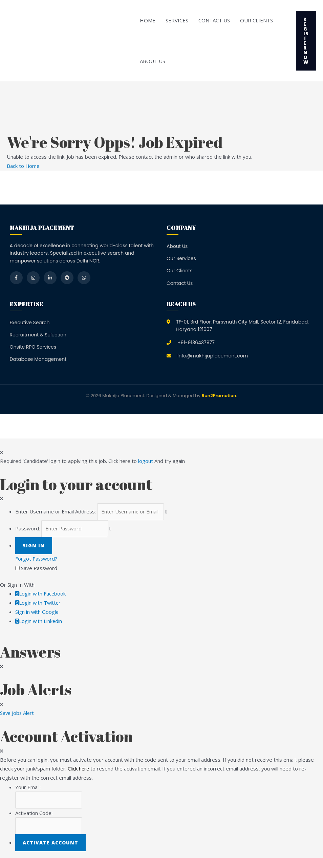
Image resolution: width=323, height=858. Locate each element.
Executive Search (30, 322)
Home (147, 20)
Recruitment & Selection (38, 334)
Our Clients (256, 20)
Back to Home (23, 165)
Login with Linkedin (39, 620)
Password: (27, 528)
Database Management (38, 359)
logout (145, 460)
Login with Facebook (40, 593)
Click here (79, 767)
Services (177, 20)
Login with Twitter (38, 602)
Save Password (39, 568)
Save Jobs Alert (17, 711)
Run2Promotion (219, 395)
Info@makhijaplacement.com (212, 355)
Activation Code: (33, 811)
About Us (152, 61)
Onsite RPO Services (33, 347)
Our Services (181, 258)
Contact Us (214, 20)
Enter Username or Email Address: (55, 511)
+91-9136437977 (196, 342)
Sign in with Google (37, 611)
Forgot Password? (37, 558)
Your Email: (28, 785)
